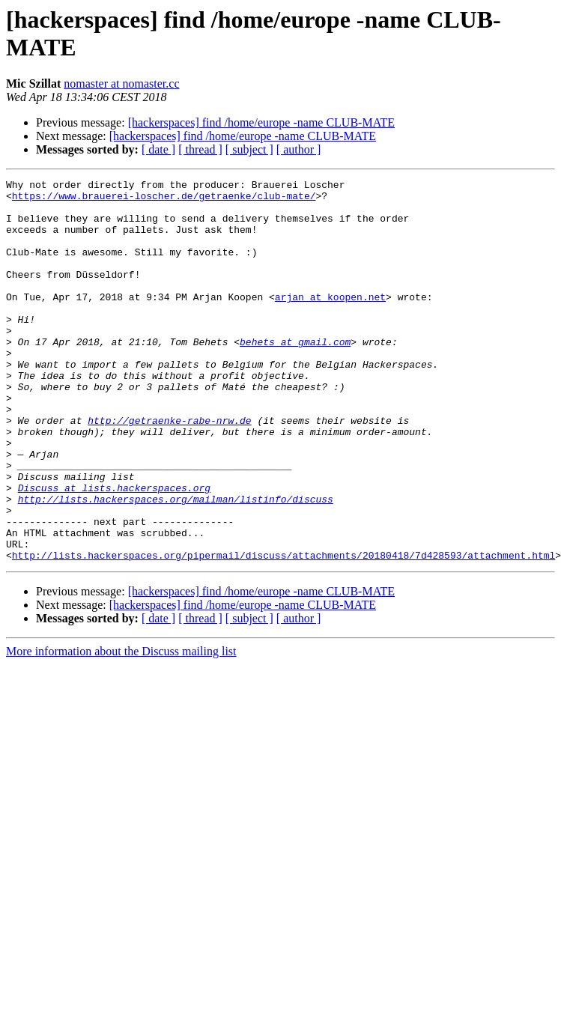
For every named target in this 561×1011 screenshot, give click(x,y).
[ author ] (298, 149)
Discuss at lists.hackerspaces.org (114, 550)
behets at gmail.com (295, 375)
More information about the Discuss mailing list (121, 727)
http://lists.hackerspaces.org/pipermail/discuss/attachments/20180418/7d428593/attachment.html (283, 631)
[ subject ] (249, 149)
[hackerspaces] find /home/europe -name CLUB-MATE (261, 122)
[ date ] (158, 149)
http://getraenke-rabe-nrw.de (169, 469)
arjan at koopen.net (330, 321)
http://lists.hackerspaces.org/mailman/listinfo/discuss (175, 564)
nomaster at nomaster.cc (121, 83)
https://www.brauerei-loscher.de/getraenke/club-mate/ (164, 200)
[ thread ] (200, 149)
